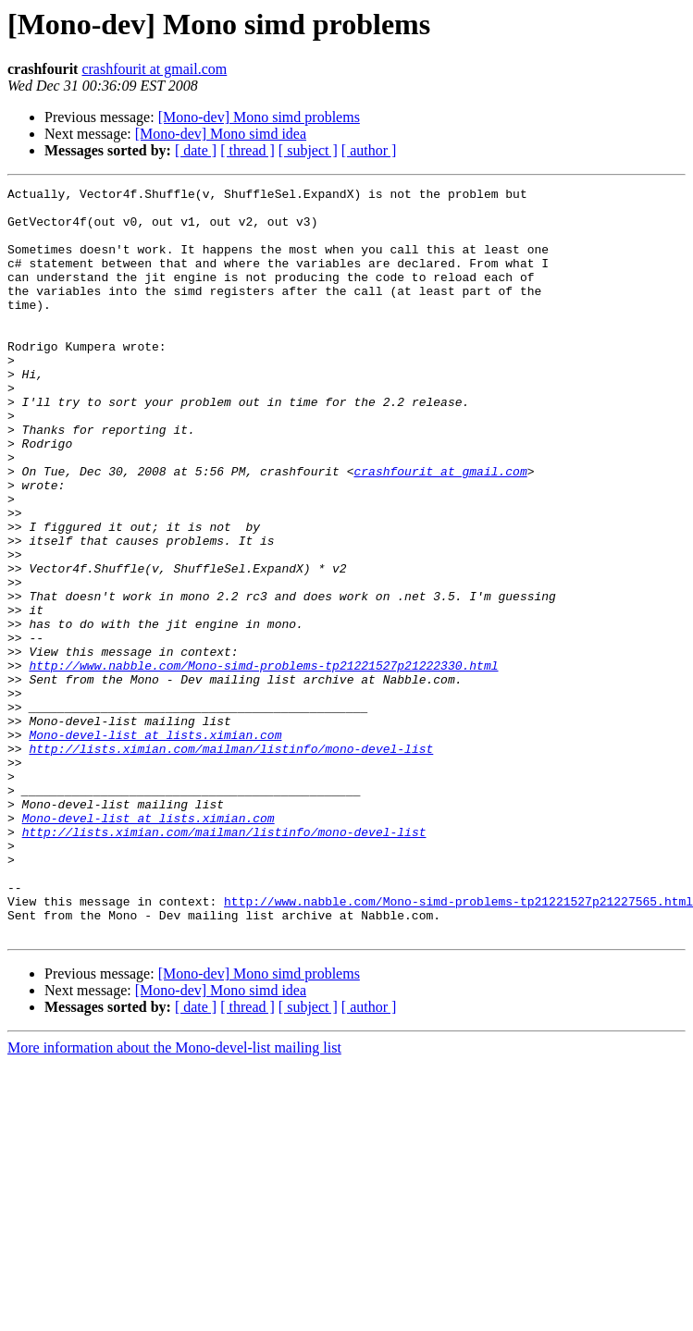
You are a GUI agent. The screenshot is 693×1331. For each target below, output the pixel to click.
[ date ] (196, 150)
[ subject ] (308, 150)
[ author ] (369, 150)
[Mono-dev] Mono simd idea (220, 134)
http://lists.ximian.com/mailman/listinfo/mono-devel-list (231, 862)
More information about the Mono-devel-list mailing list (174, 1197)
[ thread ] (247, 150)
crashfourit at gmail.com (154, 69)
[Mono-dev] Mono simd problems (259, 117)
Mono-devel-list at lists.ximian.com (155, 845)
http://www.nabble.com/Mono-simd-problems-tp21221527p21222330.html (263, 762)
